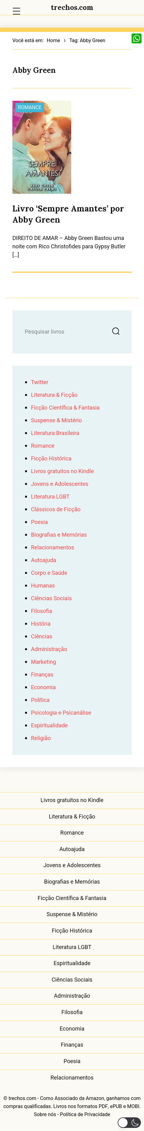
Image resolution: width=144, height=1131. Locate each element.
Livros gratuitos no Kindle (62, 471)
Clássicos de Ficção (56, 509)
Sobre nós (45, 1114)
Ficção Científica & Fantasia (65, 408)
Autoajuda (43, 560)
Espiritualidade (49, 725)
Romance (29, 107)
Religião (41, 738)
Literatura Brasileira (55, 433)
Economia (43, 687)
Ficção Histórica (51, 459)
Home (53, 40)
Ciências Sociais (51, 598)
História (40, 624)
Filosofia (41, 611)
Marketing (43, 662)
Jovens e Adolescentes (59, 484)
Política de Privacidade (85, 1114)
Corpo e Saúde (49, 573)
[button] (129, 1122)
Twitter (39, 382)
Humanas (43, 586)
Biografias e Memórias (59, 535)
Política (40, 700)
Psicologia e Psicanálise (61, 713)
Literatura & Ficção (54, 395)
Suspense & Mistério (56, 420)
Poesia (39, 522)
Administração (49, 649)
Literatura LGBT (50, 497)
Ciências (41, 636)
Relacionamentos (52, 547)
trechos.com (72, 7)
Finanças (42, 675)
